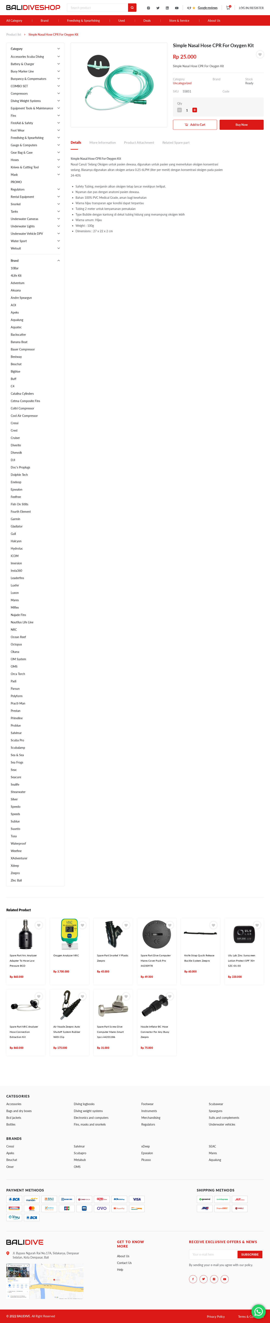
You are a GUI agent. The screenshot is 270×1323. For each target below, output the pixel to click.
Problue (16, 725)
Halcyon (16, 541)
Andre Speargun (21, 297)
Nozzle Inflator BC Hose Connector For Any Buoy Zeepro (155, 1032)
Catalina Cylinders (22, 393)
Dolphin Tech (19, 474)
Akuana (16, 290)
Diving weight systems (88, 1111)
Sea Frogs (17, 762)
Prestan (15, 710)
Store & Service (179, 20)
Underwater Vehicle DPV (27, 233)
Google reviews (207, 7)
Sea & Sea (17, 755)
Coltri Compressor (22, 408)
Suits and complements (224, 1117)
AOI (13, 305)
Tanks (14, 211)
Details (76, 142)
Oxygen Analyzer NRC (66, 955)
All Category (14, 20)
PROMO (16, 182)
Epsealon (16, 489)
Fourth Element (21, 511)
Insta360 (16, 570)
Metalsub (80, 1160)
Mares (15, 600)
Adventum (17, 283)
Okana (15, 651)
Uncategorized (182, 83)
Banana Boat (19, 342)
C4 (12, 386)
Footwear (147, 1104)
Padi (13, 681)
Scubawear (216, 1104)
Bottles (10, 1124)
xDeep (145, 1146)
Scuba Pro (17, 740)
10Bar (15, 268)
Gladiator (17, 526)
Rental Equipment (22, 197)
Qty (179, 103)
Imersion (16, 563)
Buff (13, 379)
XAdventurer (19, 858)
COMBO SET (19, 86)
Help (120, 1269)
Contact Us (124, 1263)
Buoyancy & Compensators (28, 79)
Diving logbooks (84, 1104)
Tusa (14, 836)
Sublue (15, 821)
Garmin (15, 519)
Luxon (15, 592)
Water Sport (19, 241)
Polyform (17, 696)
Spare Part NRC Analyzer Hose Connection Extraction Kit (24, 1032)
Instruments (149, 1111)
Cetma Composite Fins (25, 401)
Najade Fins (18, 615)
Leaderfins (17, 578)
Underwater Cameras (24, 219)
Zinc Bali (16, 880)
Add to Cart (197, 124)
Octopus (16, 644)
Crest (14, 430)
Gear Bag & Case (21, 152)
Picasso (146, 1160)
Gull (13, 533)
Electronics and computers (91, 1117)
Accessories (13, 1104)
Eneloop (16, 482)
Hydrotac (17, 548)
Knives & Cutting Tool (25, 167)
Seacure (16, 777)
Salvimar (16, 733)
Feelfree (16, 497)
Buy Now (242, 124)
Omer (10, 1167)
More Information (102, 142)
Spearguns (215, 1111)
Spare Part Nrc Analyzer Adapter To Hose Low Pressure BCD (23, 960)
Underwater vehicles (222, 1124)
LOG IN (251, 8)
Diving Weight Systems (26, 101)
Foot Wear (17, 130)
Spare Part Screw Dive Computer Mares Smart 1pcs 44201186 (110, 1032)
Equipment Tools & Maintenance (32, 108)
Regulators (17, 189)
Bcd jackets (13, 1117)
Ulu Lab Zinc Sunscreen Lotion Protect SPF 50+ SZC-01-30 (241, 960)
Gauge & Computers (24, 145)
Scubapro (80, 1153)
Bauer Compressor (23, 349)
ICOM (15, 556)
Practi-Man (18, 703)
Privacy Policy (216, 1316)
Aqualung (17, 320)
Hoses (15, 160)
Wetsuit (16, 248)
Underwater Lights (23, 226)
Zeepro (15, 873)
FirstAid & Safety (22, 123)
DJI (13, 460)
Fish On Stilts (19, 504)
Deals (147, 20)
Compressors (19, 93)
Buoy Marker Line (22, 71)
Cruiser (15, 438)
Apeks (15, 312)
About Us (214, 20)
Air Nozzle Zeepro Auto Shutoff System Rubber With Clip (66, 1032)
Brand (45, 20)
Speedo (15, 806)
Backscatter (18, 334)
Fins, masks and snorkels (90, 1124)
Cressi (14, 423)
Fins (13, 115)
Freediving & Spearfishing (83, 20)
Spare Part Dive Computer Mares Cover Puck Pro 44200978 (156, 960)
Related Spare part (176, 142)
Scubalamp (18, 747)
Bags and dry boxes (19, 1111)
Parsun (15, 688)
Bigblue (15, 371)
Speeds (15, 814)
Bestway (16, 356)
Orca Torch (18, 674)
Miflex (15, 607)
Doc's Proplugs (20, 467)
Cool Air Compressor (24, 415)
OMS (14, 666)
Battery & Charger (22, 64)
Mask (14, 174)
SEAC (212, 1146)
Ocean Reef (18, 637)
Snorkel (15, 204)
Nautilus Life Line (22, 622)
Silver (14, 799)
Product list (13, 34)
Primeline (17, 718)
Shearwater (18, 792)
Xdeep (15, 865)
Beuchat (16, 364)
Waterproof (18, 843)
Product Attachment (139, 142)
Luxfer (15, 585)
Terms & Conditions (251, 1316)
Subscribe (250, 1254)
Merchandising (150, 1117)
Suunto (15, 829)
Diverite (16, 445)
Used (121, 20)
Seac (14, 770)
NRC (14, 629)
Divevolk (16, 452)
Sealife (15, 784)
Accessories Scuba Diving (27, 56)
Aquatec (16, 327)
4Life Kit (16, 275)
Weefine (16, 851)
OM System (18, 659)
